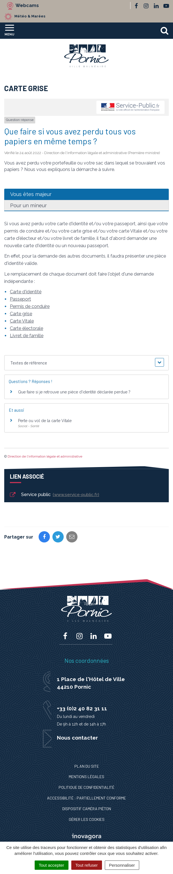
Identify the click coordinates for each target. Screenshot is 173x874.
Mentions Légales (86, 776)
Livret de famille (26, 335)
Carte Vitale (22, 321)
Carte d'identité (25, 291)
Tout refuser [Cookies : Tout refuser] (87, 865)
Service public (54, 495)
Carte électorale (26, 328)
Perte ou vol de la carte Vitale (45, 420)
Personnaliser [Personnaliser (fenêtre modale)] (122, 865)
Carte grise (21, 313)
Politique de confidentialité (86, 787)
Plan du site (86, 766)
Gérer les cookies (87, 819)
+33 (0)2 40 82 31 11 (82, 708)
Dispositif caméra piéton (86, 808)
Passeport (20, 299)
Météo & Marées (29, 16)
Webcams (27, 5)
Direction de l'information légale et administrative (45, 456)
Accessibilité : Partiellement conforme (86, 798)
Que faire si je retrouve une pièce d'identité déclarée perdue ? (74, 392)
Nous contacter (77, 738)
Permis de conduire (30, 306)
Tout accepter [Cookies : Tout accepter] (51, 865)
